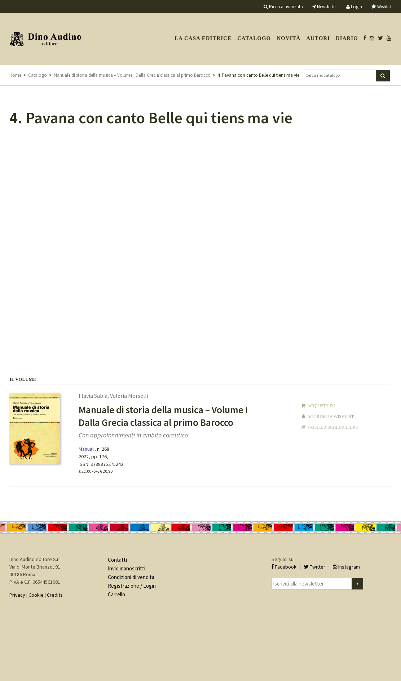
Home (15, 75)
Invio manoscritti (126, 568)
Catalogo (254, 38)
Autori (318, 38)
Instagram (346, 567)
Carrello (116, 594)
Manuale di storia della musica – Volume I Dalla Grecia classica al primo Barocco (132, 75)
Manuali (86, 449)
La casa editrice (203, 38)
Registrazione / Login (132, 585)
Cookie (36, 595)
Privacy (17, 595)
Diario (347, 38)
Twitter (314, 567)
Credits (55, 595)
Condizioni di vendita (131, 577)
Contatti (117, 559)
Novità (288, 38)
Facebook (284, 567)
